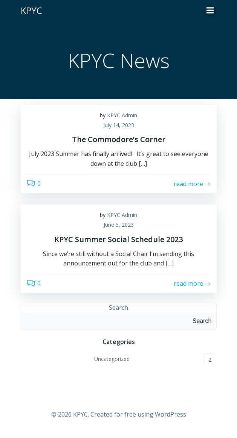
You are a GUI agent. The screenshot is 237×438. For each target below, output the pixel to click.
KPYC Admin (122, 115)
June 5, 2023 (119, 224)
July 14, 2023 (118, 125)
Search (118, 307)
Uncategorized (112, 358)
